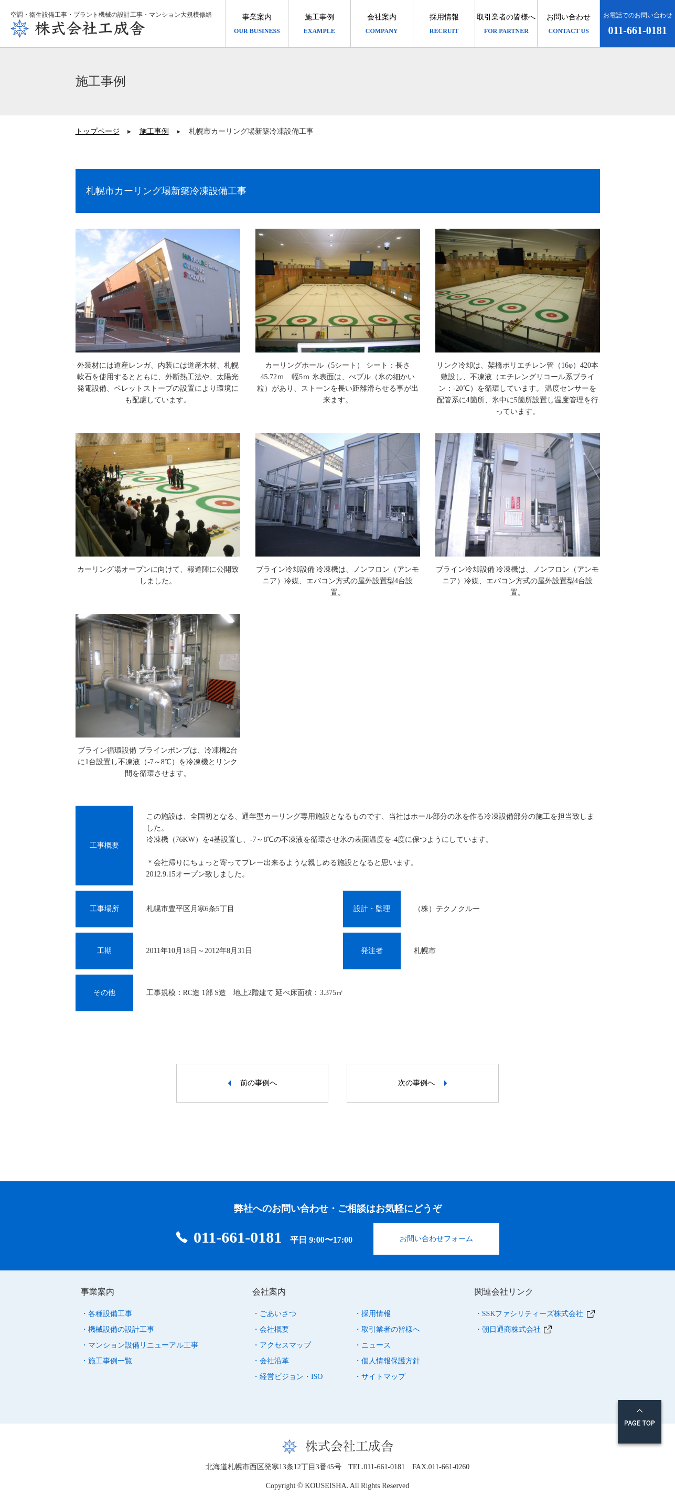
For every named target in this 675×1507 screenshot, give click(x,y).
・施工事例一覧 (106, 1358)
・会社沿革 (270, 1358)
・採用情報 (372, 1310)
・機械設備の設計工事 (117, 1326)
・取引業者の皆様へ (387, 1326)
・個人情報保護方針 (387, 1358)
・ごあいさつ (274, 1310)
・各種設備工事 (106, 1310)
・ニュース (372, 1342)
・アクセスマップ (281, 1342)
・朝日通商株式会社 (508, 1326)
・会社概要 (270, 1326)
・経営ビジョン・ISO (287, 1373)
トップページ (98, 131)
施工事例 (154, 131)
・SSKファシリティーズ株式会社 (529, 1310)
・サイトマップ (379, 1373)
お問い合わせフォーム (436, 1235)
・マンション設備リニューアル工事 (139, 1342)
